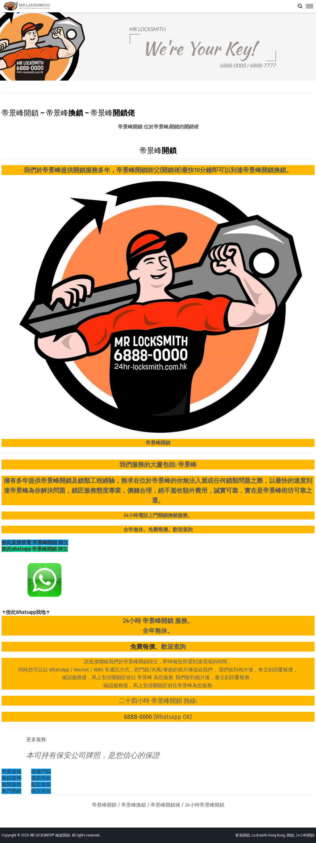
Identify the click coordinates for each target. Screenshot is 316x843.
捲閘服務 (11, 784)
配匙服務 (41, 784)
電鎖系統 (41, 778)
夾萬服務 (11, 771)
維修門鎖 (41, 771)
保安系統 (41, 791)
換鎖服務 (11, 778)
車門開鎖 (11, 791)
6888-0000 (138, 716)
